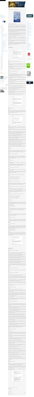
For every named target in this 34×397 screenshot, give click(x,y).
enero (1, 55)
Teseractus (27, 47)
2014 (1, 63)
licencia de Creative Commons (3, 89)
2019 (1, 59)
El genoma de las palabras (28, 26)
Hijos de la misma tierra (28, 34)
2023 (1, 56)
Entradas (2, 72)
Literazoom (27, 36)
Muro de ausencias (28, 38)
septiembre (2, 30)
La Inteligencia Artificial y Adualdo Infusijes (13, 9)
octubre (2, 29)
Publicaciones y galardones (2, 16)
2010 (1, 66)
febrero (2, 54)
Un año (27, 48)
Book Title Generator (3, 48)
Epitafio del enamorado (3, 42)
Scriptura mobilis (27, 43)
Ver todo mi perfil (2, 82)
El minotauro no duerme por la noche (29, 28)
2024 (1, 27)
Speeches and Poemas (28, 46)
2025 (1, 26)
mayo (1, 33)
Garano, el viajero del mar (28, 32)
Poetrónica (27, 40)
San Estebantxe (27, 42)
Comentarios (2, 73)
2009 (1, 67)
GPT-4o (2, 38)
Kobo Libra (2, 49)
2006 (1, 69)
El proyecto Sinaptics (28, 30)
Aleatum (27, 22)
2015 (1, 62)
